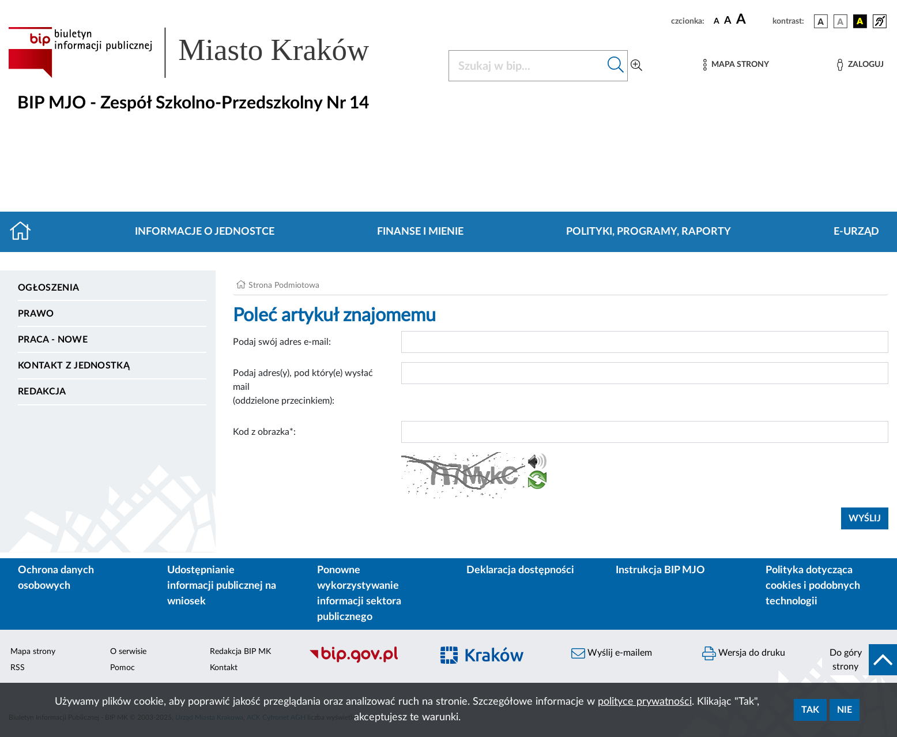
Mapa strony (32, 652)
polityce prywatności (645, 702)
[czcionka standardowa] (717, 21)
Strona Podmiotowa (283, 285)
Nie (844, 710)
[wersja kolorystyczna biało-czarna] (840, 21)
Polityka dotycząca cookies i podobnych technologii (813, 586)
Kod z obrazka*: (264, 432)
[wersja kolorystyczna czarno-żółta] (860, 21)
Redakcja (42, 391)
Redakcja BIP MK (240, 652)
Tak (810, 710)
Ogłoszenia (48, 287)
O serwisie (128, 652)
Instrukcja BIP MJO (660, 570)
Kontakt (224, 668)
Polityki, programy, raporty (648, 232)
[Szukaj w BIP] (526, 65)
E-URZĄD (856, 232)
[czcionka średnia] (728, 21)
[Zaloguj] (860, 65)
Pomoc (122, 668)
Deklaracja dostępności (520, 570)
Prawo (36, 313)
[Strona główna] (25, 231)
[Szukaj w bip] (616, 65)
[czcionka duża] (752, 19)
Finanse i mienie (420, 232)
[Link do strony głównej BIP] (205, 52)
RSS (17, 668)
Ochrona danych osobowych (56, 578)
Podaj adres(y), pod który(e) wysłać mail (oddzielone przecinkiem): (303, 386)
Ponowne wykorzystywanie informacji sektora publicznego (359, 593)
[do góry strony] (859, 659)
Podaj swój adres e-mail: (282, 342)
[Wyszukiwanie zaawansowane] (636, 66)
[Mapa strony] (736, 65)
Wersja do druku (743, 653)
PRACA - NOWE (53, 339)
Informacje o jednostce (204, 232)
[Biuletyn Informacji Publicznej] (364, 661)
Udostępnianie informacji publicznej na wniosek (221, 586)
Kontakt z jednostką (74, 365)
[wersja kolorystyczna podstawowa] (821, 21)
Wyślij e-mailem (611, 653)
